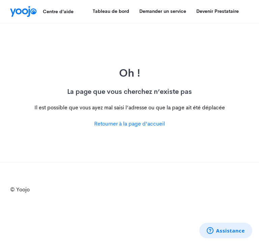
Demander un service (162, 11)
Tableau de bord (111, 11)
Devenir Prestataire (217, 11)
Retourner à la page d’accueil (129, 123)
